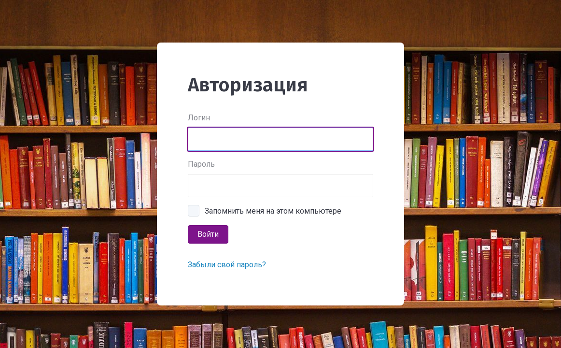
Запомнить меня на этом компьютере (273, 211)
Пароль (201, 164)
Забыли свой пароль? (227, 264)
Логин (199, 117)
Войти (208, 234)
